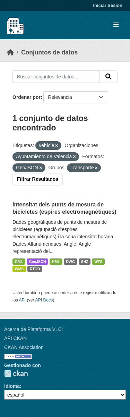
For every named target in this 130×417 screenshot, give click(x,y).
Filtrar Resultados (37, 179)
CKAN (16, 373)
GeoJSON (37, 261)
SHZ (84, 261)
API (22, 300)
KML (56, 261)
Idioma (12, 386)
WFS (98, 261)
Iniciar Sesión (107, 5)
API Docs (44, 300)
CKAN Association (24, 347)
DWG (70, 261)
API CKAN (15, 338)
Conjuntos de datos (49, 52)
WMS (19, 269)
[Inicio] (10, 52)
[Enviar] (108, 76)
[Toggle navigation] (116, 25)
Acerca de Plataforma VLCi (33, 329)
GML (19, 261)
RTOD (35, 269)
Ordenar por (26, 97)
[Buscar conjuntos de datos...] (56, 76)
